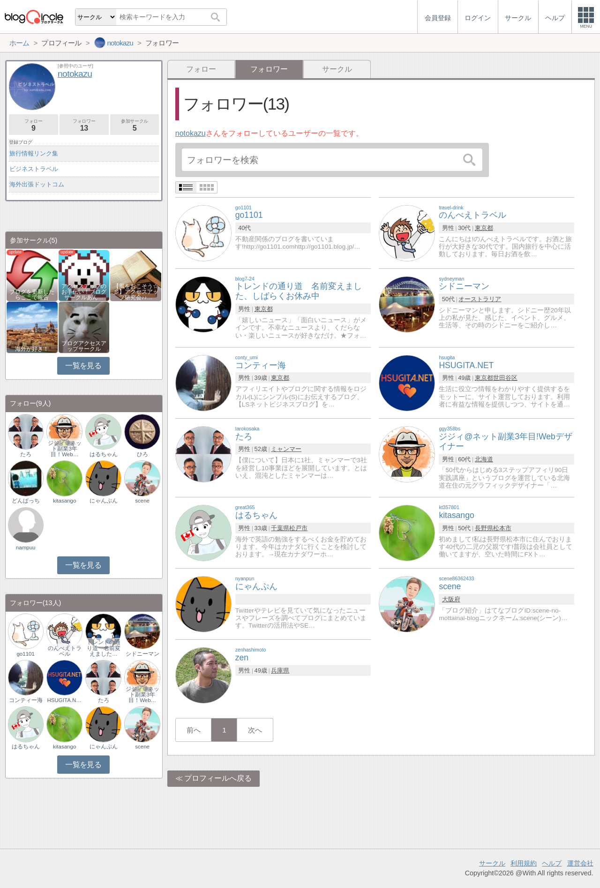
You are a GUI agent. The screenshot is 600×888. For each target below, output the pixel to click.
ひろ (142, 454)
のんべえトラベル (65, 651)
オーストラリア (479, 299)
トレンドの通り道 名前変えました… (103, 647)
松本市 (502, 528)
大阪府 (451, 599)
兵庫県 (280, 670)
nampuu (26, 547)
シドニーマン (142, 654)
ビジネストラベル (33, 168)
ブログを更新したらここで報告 (31, 294)
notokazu (190, 133)
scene (142, 500)
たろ (25, 454)
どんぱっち (26, 500)
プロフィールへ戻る (218, 778)
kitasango (64, 500)
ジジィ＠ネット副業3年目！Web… (65, 448)
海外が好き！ (32, 349)
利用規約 (523, 863)
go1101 (25, 654)
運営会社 (580, 863)
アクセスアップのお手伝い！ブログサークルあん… (83, 291)
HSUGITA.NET (64, 700)
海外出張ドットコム (36, 184)
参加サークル (134, 125)
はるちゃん (104, 454)
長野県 (484, 528)
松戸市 (298, 528)
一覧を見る (83, 366)
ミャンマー (286, 448)
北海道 (484, 459)
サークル (337, 69)
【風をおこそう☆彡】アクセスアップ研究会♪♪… (135, 291)
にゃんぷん (104, 500)
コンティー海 (26, 700)
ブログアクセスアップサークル (83, 346)
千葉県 (280, 528)
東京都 (484, 227)
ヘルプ (552, 863)
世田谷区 (505, 377)
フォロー (201, 69)
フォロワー (84, 125)
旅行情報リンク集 (33, 153)
